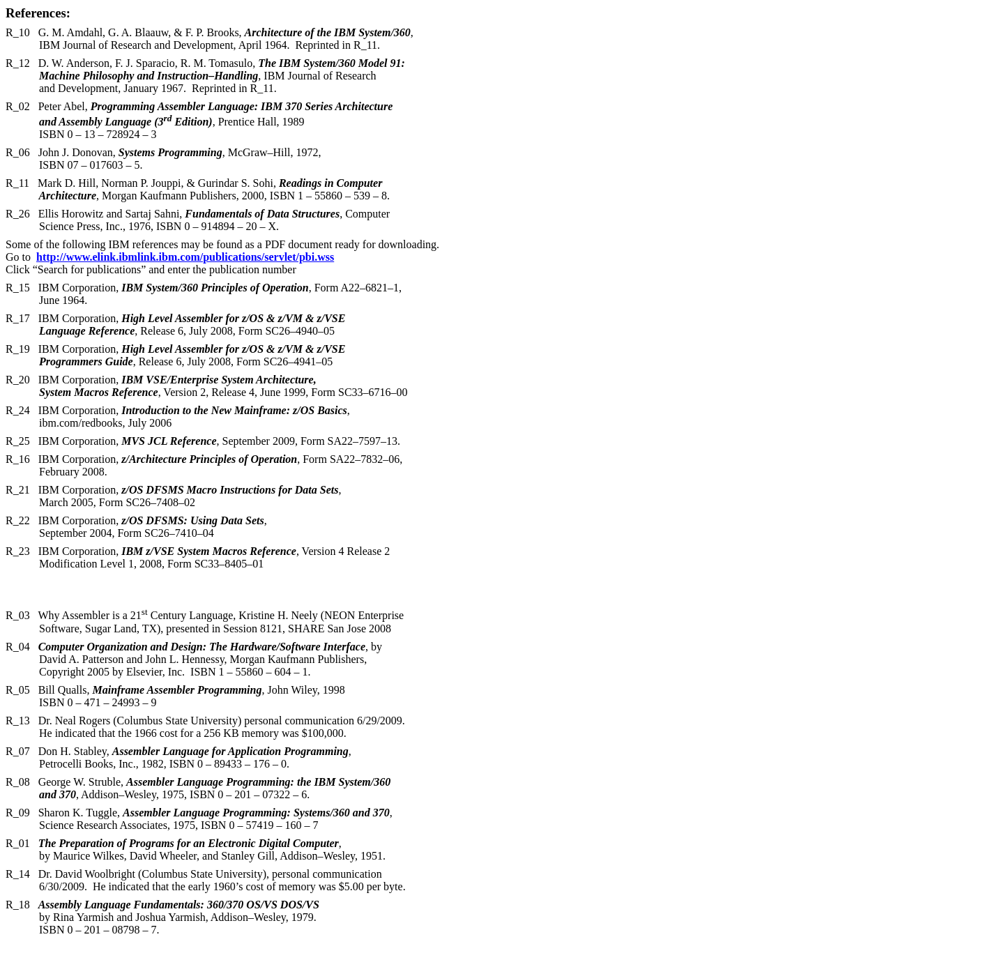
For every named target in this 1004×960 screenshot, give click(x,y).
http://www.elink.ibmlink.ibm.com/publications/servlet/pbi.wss (185, 257)
